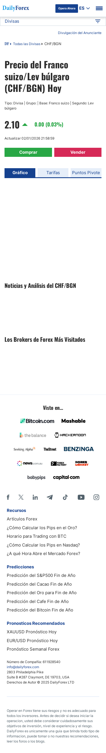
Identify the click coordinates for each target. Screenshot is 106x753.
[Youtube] (81, 497)
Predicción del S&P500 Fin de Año (41, 575)
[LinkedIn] (35, 497)
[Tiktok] (65, 497)
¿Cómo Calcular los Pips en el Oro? (42, 527)
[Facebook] (8, 497)
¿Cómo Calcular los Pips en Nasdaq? (43, 545)
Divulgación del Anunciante (79, 33)
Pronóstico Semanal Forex (33, 649)
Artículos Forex (22, 519)
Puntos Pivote (86, 172)
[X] (20, 497)
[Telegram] (50, 497)
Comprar (28, 152)
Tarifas (53, 172)
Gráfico (20, 172)
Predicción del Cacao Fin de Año (39, 584)
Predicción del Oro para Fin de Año (42, 592)
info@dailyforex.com (23, 667)
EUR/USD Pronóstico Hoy (32, 640)
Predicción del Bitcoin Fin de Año (40, 610)
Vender (77, 152)
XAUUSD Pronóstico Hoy (32, 631)
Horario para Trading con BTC (36, 536)
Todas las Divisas (26, 44)
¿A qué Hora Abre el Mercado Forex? (43, 553)
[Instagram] (96, 497)
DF (7, 44)
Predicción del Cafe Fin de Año (38, 601)
